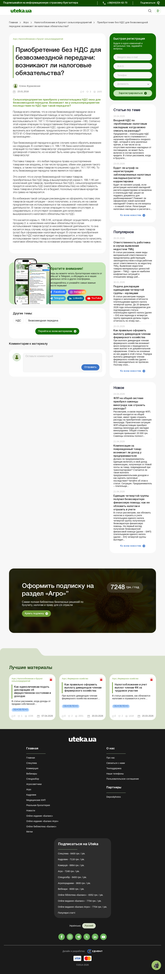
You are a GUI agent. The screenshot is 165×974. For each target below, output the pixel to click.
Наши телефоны (115, 773)
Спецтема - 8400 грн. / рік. (71, 853)
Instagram (79, 292)
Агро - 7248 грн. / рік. (69, 871)
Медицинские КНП (36, 800)
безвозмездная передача (43, 320)
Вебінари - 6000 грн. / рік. (71, 889)
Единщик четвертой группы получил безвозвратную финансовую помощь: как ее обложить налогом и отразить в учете (131, 503)
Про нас (110, 757)
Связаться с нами (115, 763)
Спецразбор (32, 779)
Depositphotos (113, 797)
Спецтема (31, 763)
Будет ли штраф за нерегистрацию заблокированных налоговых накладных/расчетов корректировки (132, 175)
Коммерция (32, 768)
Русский (89, 925)
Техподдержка (113, 768)
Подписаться (147, 3)
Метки (29, 831)
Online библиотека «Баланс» (41, 826)
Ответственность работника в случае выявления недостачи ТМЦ (131, 246)
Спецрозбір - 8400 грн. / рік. (72, 877)
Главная (30, 757)
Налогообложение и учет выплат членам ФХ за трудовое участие (131, 688)
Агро (15, 39)
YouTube (96, 298)
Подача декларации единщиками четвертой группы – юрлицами (128, 290)
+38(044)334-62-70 (117, 3)
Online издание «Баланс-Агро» (42, 821)
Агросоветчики (34, 784)
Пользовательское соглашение (122, 779)
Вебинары (31, 773)
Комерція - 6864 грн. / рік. (71, 865)
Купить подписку (34, 614)
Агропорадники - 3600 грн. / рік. (74, 883)
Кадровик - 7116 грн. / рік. (71, 859)
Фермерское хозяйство (78, 679)
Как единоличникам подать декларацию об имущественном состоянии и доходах (32, 691)
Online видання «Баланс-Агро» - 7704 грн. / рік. (82, 907)
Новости (30, 810)
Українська (75, 925)
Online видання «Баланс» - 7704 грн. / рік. (80, 901)
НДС (18, 320)
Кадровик (31, 794)
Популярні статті (66, 913)
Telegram (59, 298)
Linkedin (77, 298)
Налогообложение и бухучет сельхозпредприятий (41, 39)
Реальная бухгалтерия (38, 805)
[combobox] (132, 84)
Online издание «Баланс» (39, 816)
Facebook (59, 292)
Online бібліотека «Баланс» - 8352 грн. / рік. (80, 895)
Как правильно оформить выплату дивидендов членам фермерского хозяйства (131, 334)
